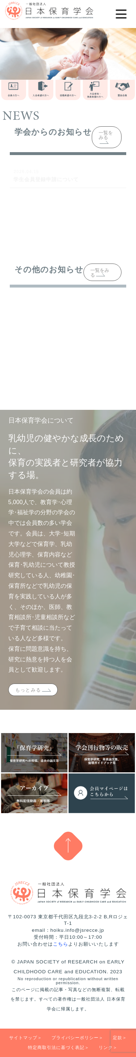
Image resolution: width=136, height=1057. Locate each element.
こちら (60, 944)
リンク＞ (108, 1047)
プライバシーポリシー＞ (77, 1037)
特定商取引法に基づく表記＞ (58, 1047)
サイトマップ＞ (25, 1037)
